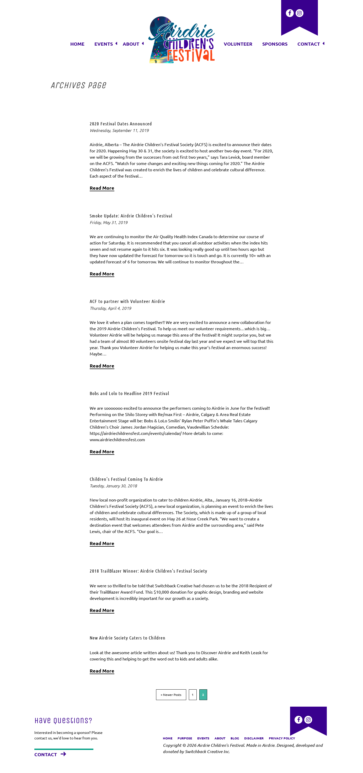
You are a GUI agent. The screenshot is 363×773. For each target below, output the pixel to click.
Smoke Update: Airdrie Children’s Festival (131, 215)
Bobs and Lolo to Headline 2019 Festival (129, 393)
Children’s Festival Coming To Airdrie (126, 479)
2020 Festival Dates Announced (121, 123)
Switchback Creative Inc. (207, 751)
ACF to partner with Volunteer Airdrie (127, 301)
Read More (102, 188)
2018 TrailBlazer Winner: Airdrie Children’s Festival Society (148, 571)
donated (170, 751)
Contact (45, 754)
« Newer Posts (171, 694)
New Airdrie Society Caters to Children (128, 638)
